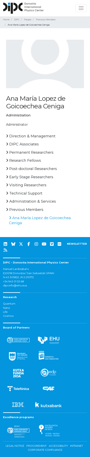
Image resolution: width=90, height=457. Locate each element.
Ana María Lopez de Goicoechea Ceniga (40, 220)
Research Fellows (23, 160)
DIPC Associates (22, 144)
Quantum (9, 303)
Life (5, 311)
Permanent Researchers (29, 152)
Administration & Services (31, 201)
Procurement (36, 445)
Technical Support (24, 193)
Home (6, 19)
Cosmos (8, 315)
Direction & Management (30, 136)
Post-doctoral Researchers (31, 169)
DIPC (16, 19)
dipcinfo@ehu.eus (15, 285)
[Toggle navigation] (81, 8)
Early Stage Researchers (29, 177)
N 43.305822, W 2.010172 (18, 277)
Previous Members (45, 19)
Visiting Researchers (26, 185)
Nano (6, 307)
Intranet (76, 445)
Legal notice (15, 445)
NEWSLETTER (77, 243)
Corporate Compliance (45, 449)
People (27, 19)
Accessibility (58, 445)
